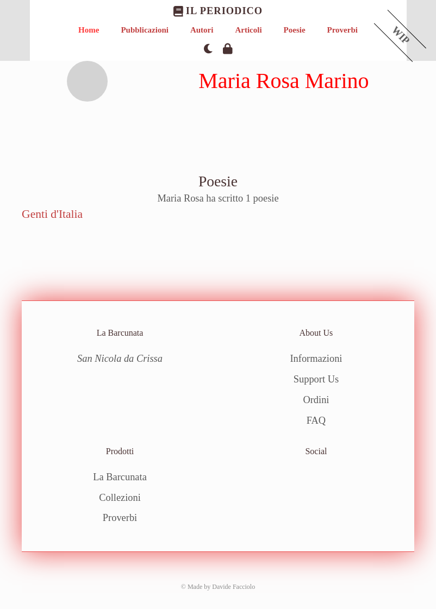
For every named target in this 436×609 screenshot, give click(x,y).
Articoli (248, 30)
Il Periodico (218, 11)
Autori (202, 30)
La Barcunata (120, 477)
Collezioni (120, 497)
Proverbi (342, 30)
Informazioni (316, 358)
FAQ (316, 420)
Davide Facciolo (233, 587)
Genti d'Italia (52, 214)
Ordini (316, 399)
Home (88, 30)
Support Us (316, 379)
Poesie (295, 30)
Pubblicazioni (145, 30)
